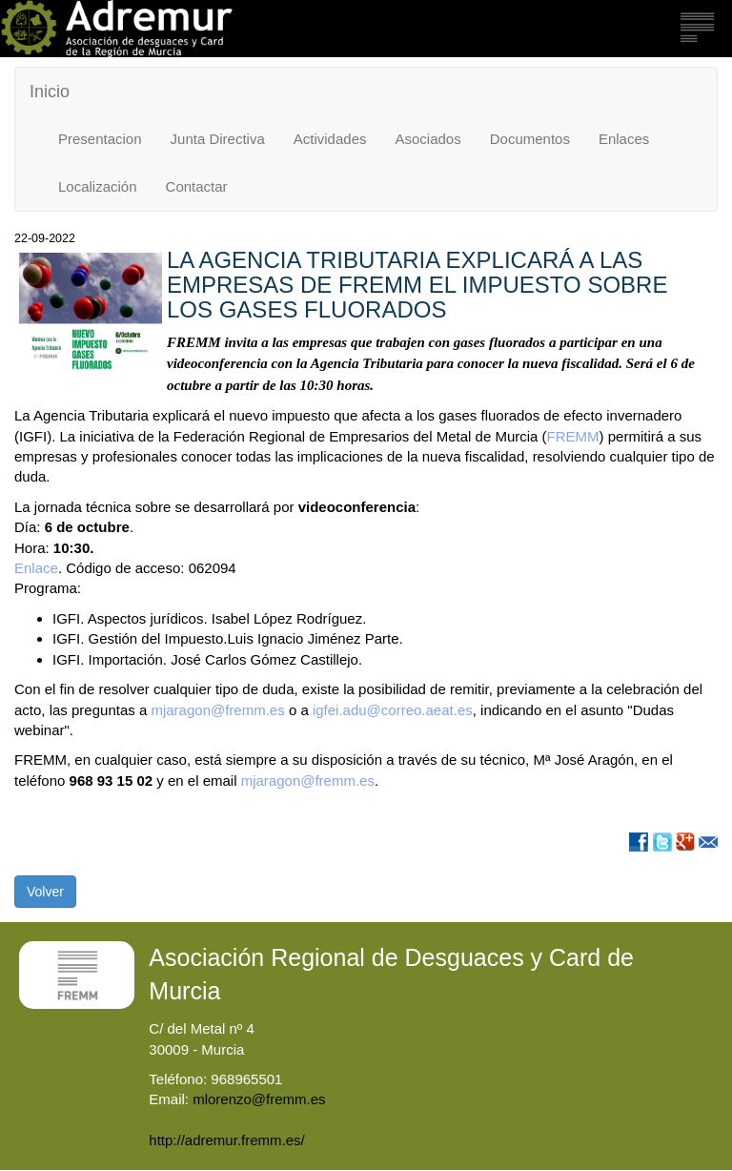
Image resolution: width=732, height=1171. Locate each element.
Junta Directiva (218, 139)
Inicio (50, 91)
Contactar (197, 186)
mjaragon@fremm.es (219, 710)
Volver (45, 891)
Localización (97, 186)
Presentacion (100, 139)
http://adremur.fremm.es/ (226, 1140)
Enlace (36, 568)
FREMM (573, 436)
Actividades (330, 139)
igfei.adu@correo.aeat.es (393, 710)
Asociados (428, 139)
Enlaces (624, 139)
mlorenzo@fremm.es (259, 1099)
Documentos (530, 139)
